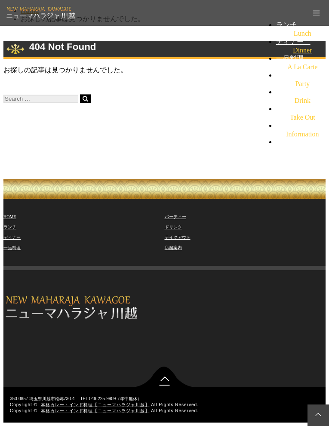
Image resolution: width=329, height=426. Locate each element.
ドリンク (173, 227)
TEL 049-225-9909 (302, 141)
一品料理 (12, 247)
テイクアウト (178, 237)
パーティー (175, 216)
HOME (9, 216)
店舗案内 (173, 247)
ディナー (12, 237)
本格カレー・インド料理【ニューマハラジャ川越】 (95, 404)
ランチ (9, 227)
